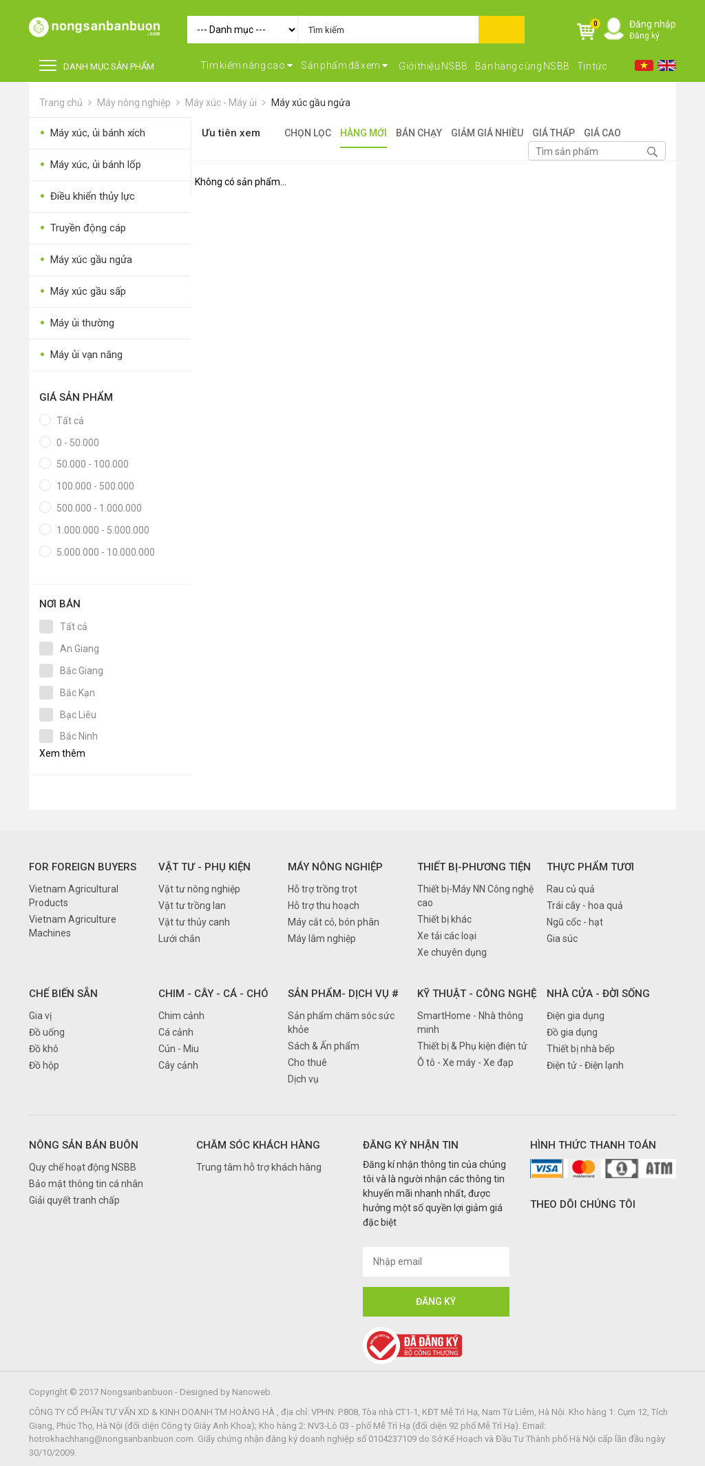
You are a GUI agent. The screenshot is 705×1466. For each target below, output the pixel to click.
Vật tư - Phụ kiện (204, 867)
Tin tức (592, 66)
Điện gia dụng (575, 1015)
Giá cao (602, 132)
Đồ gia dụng (572, 1032)
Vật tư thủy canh (194, 922)
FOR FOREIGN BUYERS (82, 867)
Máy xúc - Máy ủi (221, 102)
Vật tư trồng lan (192, 905)
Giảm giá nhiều (487, 132)
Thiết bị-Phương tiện (474, 867)
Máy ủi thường (76, 323)
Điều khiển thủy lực (87, 196)
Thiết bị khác (444, 919)
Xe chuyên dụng (452, 952)
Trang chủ (61, 102)
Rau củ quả (571, 888)
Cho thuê (307, 1062)
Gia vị (40, 1015)
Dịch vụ (303, 1079)
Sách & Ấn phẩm (323, 1045)
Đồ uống (47, 1032)
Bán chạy (419, 132)
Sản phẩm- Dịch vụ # (343, 993)
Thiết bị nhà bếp (581, 1048)
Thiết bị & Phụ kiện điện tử (472, 1045)
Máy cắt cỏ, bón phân (333, 922)
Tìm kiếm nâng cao (246, 65)
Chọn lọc (307, 132)
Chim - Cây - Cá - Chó (213, 993)
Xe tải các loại (446, 935)
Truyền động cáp (82, 228)
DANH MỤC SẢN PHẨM (96, 66)
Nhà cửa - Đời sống (598, 993)
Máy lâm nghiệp (322, 938)
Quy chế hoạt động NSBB (82, 1167)
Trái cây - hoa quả (585, 905)
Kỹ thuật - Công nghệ (476, 993)
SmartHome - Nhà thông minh (470, 1022)
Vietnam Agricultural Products (73, 895)
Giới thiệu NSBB (433, 66)
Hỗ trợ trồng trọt (322, 888)
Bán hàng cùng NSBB (522, 66)
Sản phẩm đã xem (344, 65)
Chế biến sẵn (63, 993)
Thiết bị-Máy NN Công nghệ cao (475, 895)
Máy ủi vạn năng (81, 355)
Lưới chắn (179, 938)
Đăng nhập (652, 24)
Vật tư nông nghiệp (199, 888)
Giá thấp (553, 132)
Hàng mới (363, 132)
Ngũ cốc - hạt (575, 922)
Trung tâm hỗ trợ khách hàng (259, 1167)
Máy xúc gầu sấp (82, 291)
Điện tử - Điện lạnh (585, 1065)
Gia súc (562, 938)
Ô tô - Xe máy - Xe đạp (465, 1062)
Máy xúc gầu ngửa (310, 102)
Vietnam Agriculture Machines (72, 926)
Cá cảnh (175, 1032)
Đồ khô (44, 1048)
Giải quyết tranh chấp (74, 1200)
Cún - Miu (178, 1048)
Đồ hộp (44, 1065)
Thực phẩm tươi (590, 867)
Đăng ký (644, 36)
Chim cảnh (181, 1015)
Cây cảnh (178, 1065)
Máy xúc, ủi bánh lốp (90, 165)
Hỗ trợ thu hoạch (323, 905)
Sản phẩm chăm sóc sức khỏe (341, 1022)
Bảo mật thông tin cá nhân (86, 1183)
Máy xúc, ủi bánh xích (92, 133)
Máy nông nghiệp (134, 102)
